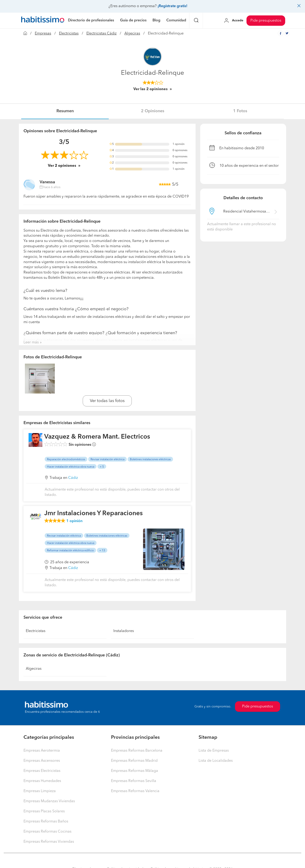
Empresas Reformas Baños (45, 821)
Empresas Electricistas (41, 771)
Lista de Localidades (216, 761)
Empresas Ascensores (41, 761)
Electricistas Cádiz (101, 33)
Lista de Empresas (214, 751)
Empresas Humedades (42, 781)
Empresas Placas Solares (44, 811)
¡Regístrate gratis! (172, 6)
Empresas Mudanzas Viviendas (49, 801)
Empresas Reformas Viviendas (48, 842)
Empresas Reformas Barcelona (136, 751)
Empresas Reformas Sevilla (133, 781)
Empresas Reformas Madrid (134, 761)
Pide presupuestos (265, 21)
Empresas (43, 33)
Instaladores (123, 631)
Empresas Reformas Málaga (134, 771)
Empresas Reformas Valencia (135, 791)
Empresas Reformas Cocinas (47, 832)
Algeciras (132, 33)
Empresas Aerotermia (41, 751)
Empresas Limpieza (39, 791)
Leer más (31, 342)
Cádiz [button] (73, 478)
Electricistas (69, 33)
